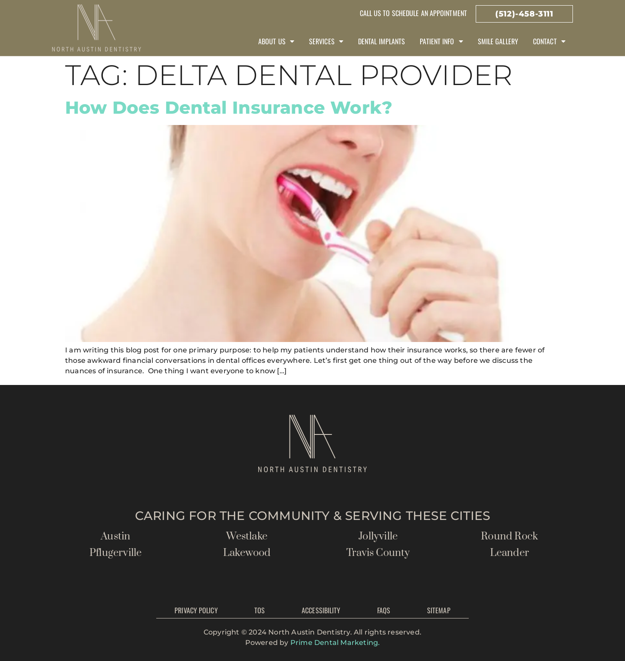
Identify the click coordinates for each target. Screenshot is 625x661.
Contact (549, 41)
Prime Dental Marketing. (335, 642)
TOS (259, 610)
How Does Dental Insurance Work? (228, 107)
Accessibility (321, 610)
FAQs (383, 610)
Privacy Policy (195, 610)
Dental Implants (381, 41)
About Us (276, 41)
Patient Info (441, 41)
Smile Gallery (498, 41)
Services (326, 41)
